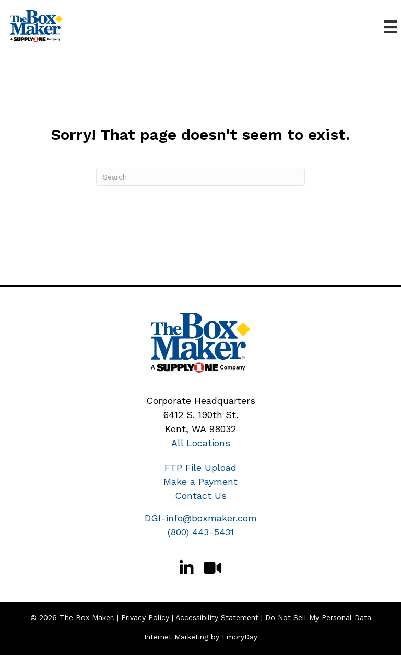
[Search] (200, 177)
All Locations (200, 442)
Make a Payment (200, 481)
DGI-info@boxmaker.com (201, 518)
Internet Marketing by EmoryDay (200, 637)
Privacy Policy (145, 617)
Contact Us (201, 495)
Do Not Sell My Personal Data (318, 617)
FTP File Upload (200, 467)
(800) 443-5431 (201, 532)
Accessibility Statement (216, 617)
